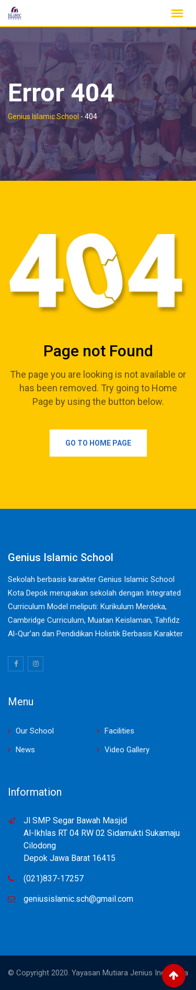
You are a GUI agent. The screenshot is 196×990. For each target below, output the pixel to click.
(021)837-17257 (54, 878)
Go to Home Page (98, 443)
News (25, 749)
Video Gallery (127, 749)
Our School (35, 731)
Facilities (119, 731)
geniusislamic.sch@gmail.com (78, 899)
